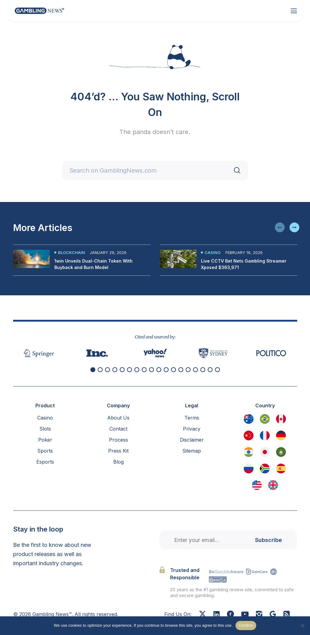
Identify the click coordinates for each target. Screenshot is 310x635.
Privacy (191, 429)
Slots (45, 429)
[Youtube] (245, 615)
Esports (45, 462)
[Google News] (273, 615)
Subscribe (268, 540)
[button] (280, 227)
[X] (202, 615)
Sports (45, 451)
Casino (213, 252)
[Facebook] (230, 615)
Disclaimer (192, 440)
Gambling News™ (52, 614)
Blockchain (71, 252)
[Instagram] (259, 615)
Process (118, 440)
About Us (118, 418)
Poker (45, 440)
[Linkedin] (216, 614)
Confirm (246, 625)
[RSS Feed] (286, 615)
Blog (118, 462)
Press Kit (118, 451)
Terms (191, 418)
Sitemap (191, 451)
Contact (118, 429)
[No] (302, 625)
